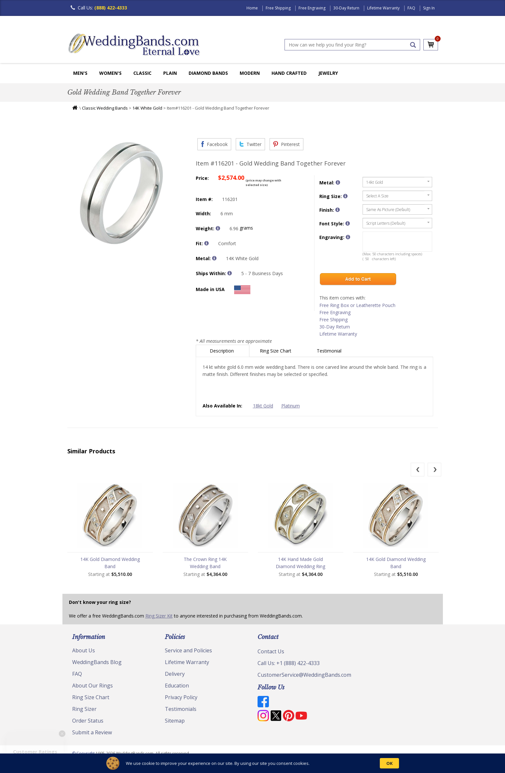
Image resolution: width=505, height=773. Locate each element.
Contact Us (271, 651)
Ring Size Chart (276, 351)
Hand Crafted (289, 73)
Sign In (429, 8)
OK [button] (389, 763)
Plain (170, 73)
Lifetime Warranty (383, 8)
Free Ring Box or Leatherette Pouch (357, 305)
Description (222, 351)
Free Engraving (312, 8)
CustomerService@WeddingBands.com (304, 674)
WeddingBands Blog (97, 662)
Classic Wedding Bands (105, 108)
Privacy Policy (181, 697)
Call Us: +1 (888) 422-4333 (289, 663)
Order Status (87, 720)
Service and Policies (188, 650)
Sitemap (175, 720)
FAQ (411, 8)
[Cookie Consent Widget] (252, 763)
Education (177, 685)
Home (252, 8)
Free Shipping (278, 8)
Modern (250, 73)
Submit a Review (92, 732)
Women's (110, 73)
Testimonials (180, 709)
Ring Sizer (84, 709)
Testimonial (330, 351)
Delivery (175, 673)
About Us (83, 650)
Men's (80, 73)
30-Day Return (346, 8)
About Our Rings (92, 685)
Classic (142, 73)
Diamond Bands (208, 73)
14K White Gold (147, 108)
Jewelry (328, 73)
